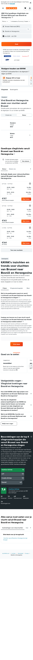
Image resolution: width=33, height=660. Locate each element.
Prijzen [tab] (5, 288)
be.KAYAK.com (5, 553)
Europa (27, 553)
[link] (16, 344)
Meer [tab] (28, 288)
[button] (30, 2)
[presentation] (12, 17)
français (12, 3)
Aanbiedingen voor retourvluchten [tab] (12, 528)
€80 (3, 13)
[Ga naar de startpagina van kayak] (11, 8)
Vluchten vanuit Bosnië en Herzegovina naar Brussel (15, 539)
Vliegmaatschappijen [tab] (16, 288)
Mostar (12, 133)
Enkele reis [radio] (8, 115)
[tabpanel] (16, 213)
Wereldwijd (20, 553)
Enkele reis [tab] (12, 169)
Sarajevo (13, 123)
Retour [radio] (24, 115)
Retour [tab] (4, 169)
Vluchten (13, 553)
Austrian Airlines (14, 489)
